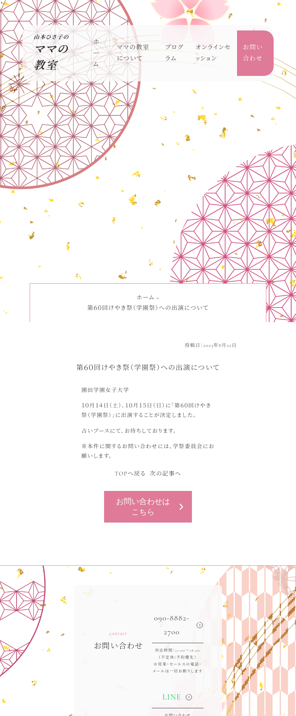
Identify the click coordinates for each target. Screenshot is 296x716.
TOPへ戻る (130, 473)
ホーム (96, 53)
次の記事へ (165, 473)
